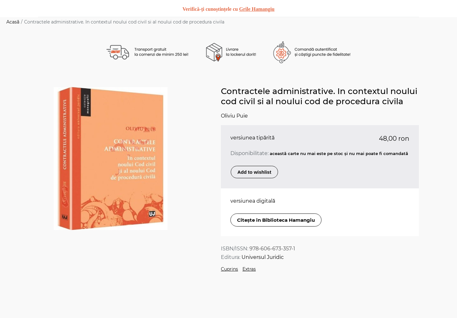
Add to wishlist (254, 172)
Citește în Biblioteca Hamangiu (276, 220)
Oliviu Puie (234, 116)
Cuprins (229, 269)
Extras (249, 269)
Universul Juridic (263, 257)
